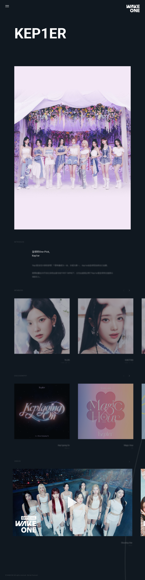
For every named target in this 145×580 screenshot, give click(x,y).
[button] (7, 6)
